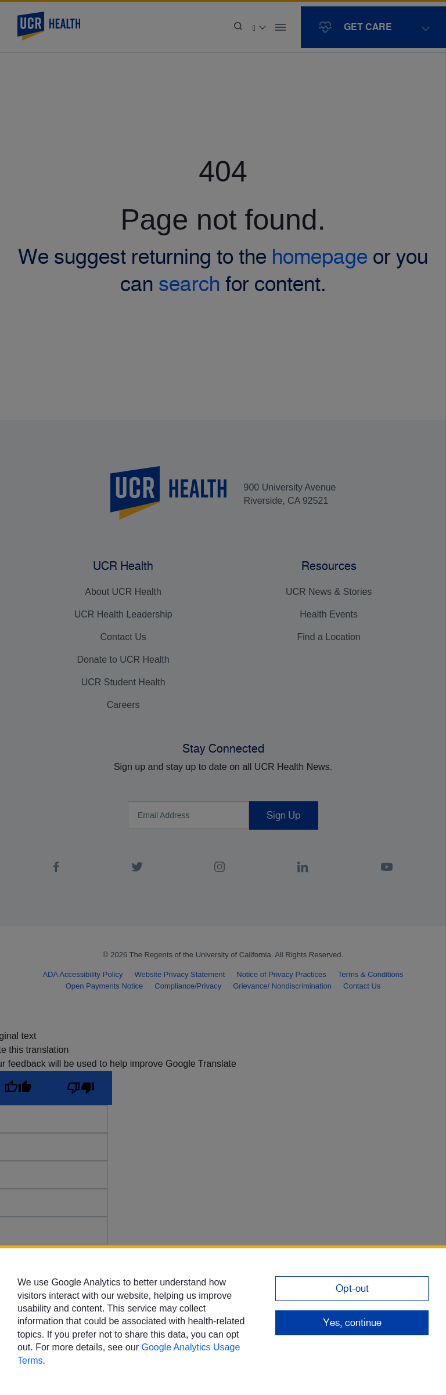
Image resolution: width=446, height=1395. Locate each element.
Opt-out (352, 1288)
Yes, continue (352, 1322)
